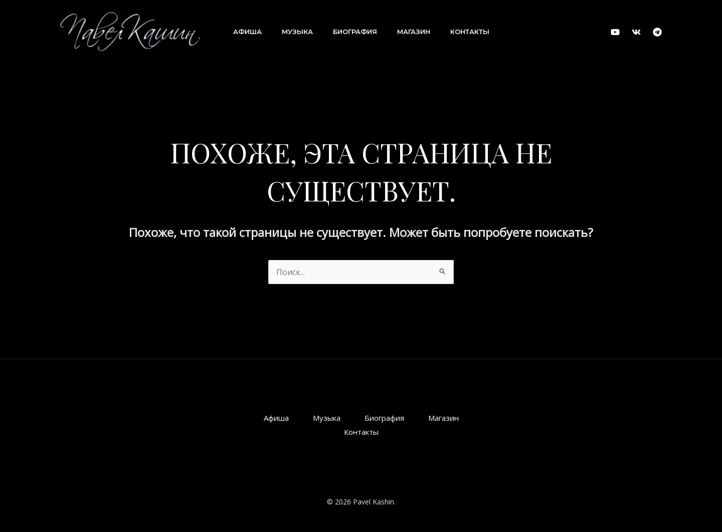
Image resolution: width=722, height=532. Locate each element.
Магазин (413, 32)
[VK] (636, 32)
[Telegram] (657, 32)
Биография (355, 32)
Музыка (297, 32)
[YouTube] (615, 32)
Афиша (247, 32)
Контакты (469, 32)
